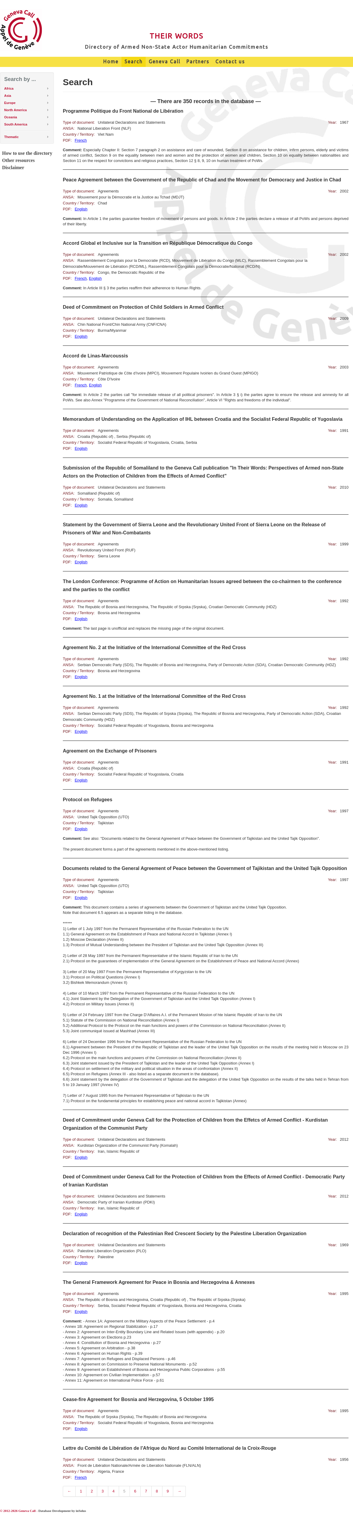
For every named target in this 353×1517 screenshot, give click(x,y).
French (81, 140)
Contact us (230, 61)
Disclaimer (13, 167)
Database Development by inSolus (62, 1511)
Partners (197, 61)
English (81, 209)
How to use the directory (27, 153)
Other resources (18, 160)
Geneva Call (164, 61)
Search (133, 61)
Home (110, 61)
